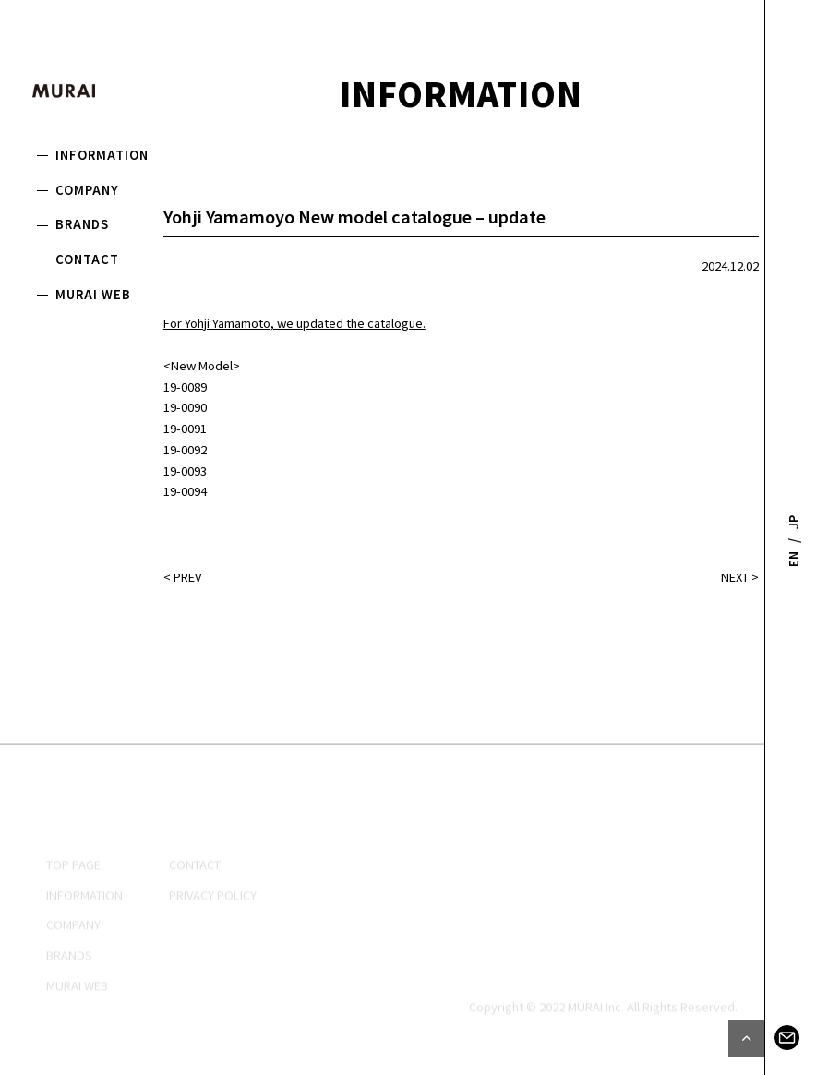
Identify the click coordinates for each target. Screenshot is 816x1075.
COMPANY (87, 190)
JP (793, 522)
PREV (187, 577)
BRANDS (82, 224)
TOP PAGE (73, 903)
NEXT (735, 577)
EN (793, 558)
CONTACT (87, 259)
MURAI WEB (93, 294)
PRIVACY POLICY (213, 933)
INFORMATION (102, 154)
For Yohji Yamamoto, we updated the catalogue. (294, 323)
